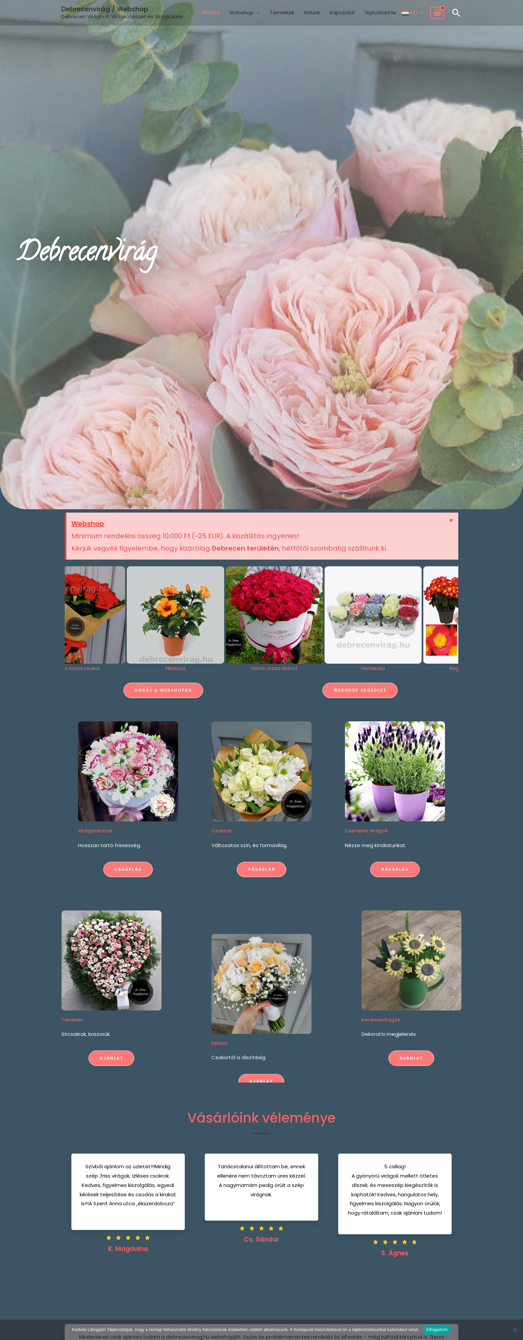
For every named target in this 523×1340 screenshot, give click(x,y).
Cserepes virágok (440, 830)
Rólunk (312, 12)
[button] (456, 12)
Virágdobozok (21, 830)
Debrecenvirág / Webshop (104, 9)
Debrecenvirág (87, 254)
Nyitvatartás (380, 12)
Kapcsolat (342, 12)
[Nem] (514, 1329)
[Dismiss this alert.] (451, 520)
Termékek (282, 12)
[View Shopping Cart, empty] (437, 13)
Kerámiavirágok (470, 1020)
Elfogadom (437, 1329)
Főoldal (210, 12)
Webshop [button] (241, 12)
